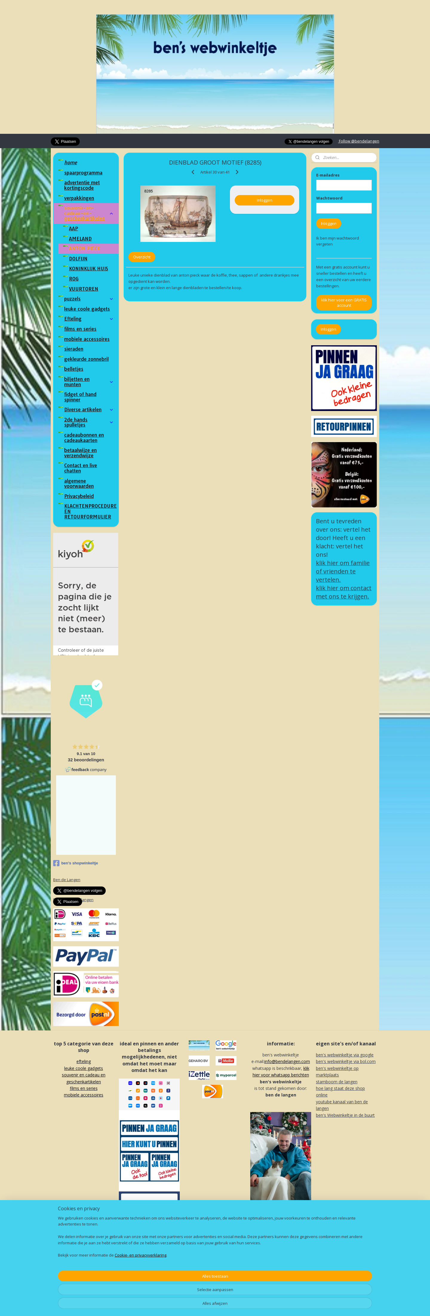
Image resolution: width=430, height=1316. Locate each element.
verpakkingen (79, 198)
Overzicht (141, 257)
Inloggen (264, 200)
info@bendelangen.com (287, 1061)
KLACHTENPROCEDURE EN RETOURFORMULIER (90, 511)
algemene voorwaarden (79, 483)
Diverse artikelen (88, 409)
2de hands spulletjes (88, 422)
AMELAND (80, 239)
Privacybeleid (79, 496)
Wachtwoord (329, 198)
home (70, 162)
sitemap (196, 1305)
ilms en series (85, 1088)
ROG (74, 279)
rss (209, 1305)
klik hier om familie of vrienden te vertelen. (343, 571)
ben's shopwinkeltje (75, 863)
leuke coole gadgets (87, 309)
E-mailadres (328, 175)
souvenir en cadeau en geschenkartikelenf (83, 1081)
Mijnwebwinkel (284, 1305)
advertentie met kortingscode (82, 185)
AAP (73, 228)
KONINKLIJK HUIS (88, 269)
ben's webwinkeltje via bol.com (346, 1061)
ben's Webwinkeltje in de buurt (345, 1115)
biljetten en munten (88, 381)
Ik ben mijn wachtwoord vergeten (337, 241)
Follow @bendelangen (358, 141)
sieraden (73, 349)
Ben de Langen (66, 879)
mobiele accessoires (87, 339)
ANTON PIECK (84, 248)
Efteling (88, 319)
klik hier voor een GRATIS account (344, 302)
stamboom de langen (336, 1082)
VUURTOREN (83, 289)
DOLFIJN (78, 259)
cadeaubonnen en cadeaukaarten (84, 437)
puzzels (88, 299)
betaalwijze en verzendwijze (80, 452)
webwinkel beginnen (232, 1305)
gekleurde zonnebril (86, 359)
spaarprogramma (83, 173)
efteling (83, 1061)
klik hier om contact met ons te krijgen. (343, 592)
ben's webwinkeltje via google (345, 1055)
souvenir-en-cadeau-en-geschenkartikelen (88, 213)
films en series (80, 329)
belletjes (73, 369)
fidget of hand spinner (80, 397)
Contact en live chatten (80, 468)
